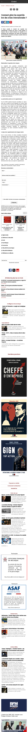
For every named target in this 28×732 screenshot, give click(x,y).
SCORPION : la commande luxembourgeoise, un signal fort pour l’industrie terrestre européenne (13, 281)
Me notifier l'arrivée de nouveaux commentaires (14, 199)
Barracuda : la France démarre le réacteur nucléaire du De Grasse (13, 289)
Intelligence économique (14, 304)
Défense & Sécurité (7, 237)
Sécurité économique (7, 248)
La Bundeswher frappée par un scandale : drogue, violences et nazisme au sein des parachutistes (13, 659)
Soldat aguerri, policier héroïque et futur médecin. (13, 628)
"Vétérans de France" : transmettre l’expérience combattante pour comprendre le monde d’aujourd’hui (20, 228)
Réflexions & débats (7, 253)
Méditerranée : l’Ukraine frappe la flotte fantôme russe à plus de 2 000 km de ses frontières (14, 616)
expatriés (17, 164)
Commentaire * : (5, 184)
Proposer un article (14, 483)
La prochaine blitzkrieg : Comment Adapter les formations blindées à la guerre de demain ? (12, 505)
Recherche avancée (14, 262)
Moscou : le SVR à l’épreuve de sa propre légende (13, 495)
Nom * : (3, 170)
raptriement (3, 165)
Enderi (14, 2)
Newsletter (14, 488)
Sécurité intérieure (6, 250)
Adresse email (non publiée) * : (9, 175)
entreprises (6, 164)
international (22, 164)
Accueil (2, 5)
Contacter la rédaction (14, 486)
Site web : (4, 180)
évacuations (11, 164)
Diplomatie (4, 235)
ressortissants (9, 165)
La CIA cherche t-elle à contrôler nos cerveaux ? (7, 228)
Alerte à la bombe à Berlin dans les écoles (11, 324)
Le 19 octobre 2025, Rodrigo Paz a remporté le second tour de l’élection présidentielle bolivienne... (13, 345)
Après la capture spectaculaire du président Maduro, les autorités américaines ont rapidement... (16, 654)
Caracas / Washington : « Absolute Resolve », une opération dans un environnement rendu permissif (13, 649)
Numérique (4, 243)
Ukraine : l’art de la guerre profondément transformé (11, 285)
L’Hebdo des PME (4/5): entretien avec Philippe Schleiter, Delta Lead (12, 715)
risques (14, 165)
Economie (4, 245)
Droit (3, 240)
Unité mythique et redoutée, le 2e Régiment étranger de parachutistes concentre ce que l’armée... (17, 690)
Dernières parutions (14, 354)
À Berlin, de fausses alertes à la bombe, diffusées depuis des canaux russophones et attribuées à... (17, 328)
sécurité (18, 165)
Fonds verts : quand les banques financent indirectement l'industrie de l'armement (13, 295)
